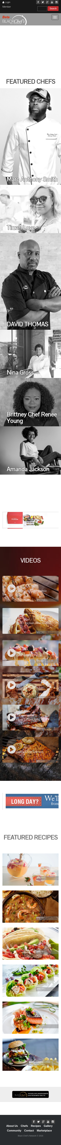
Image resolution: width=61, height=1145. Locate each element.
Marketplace (44, 1130)
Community (14, 1130)
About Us (12, 1126)
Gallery (48, 1126)
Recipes (36, 1126)
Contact (29, 1130)
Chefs (24, 1126)
